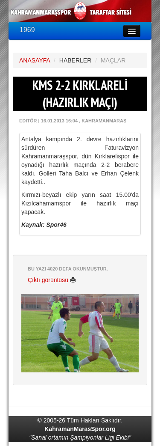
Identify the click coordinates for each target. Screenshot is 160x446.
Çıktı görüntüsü (52, 280)
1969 (27, 29)
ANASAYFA (34, 60)
